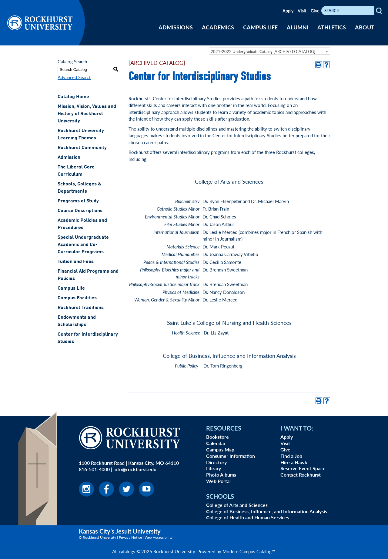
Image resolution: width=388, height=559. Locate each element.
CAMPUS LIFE (260, 27)
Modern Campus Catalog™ (248, 551)
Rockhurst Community (82, 147)
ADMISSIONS (176, 27)
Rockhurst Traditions (81, 307)
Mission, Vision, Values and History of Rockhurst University (87, 114)
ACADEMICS (218, 27)
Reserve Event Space (303, 468)
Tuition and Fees (76, 261)
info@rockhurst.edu (134, 469)
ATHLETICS (331, 27)
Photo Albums (221, 474)
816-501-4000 (94, 469)
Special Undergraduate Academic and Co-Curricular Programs (83, 245)
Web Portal (218, 480)
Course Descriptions (80, 210)
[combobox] (269, 51)
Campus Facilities (77, 298)
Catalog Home (73, 97)
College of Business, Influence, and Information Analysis (266, 511)
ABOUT (364, 27)
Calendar (216, 443)
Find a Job (291, 455)
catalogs (127, 551)
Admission (69, 157)
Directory (216, 462)
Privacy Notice (130, 537)
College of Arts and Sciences (237, 504)
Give (315, 11)
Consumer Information (230, 455)
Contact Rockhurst (300, 474)
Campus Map (220, 449)
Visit (302, 11)
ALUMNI (297, 27)
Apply (288, 11)
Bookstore (217, 436)
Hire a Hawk (293, 462)
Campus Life (71, 288)
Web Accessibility (158, 537)
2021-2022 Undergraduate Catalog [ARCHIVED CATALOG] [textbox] (263, 51)
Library (213, 468)
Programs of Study (78, 201)
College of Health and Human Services (247, 517)
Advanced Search (74, 77)
